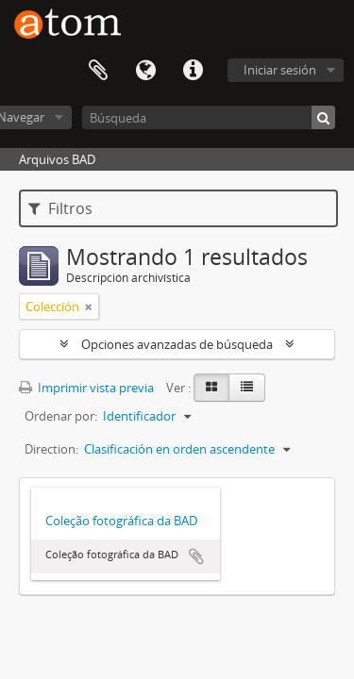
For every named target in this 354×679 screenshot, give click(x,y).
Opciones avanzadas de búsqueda (177, 344)
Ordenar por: (61, 415)
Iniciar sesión (280, 69)
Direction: (51, 448)
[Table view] (246, 387)
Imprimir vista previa (86, 387)
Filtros (60, 208)
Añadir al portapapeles (196, 556)
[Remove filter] (89, 306)
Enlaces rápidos (192, 70)
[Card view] (211, 387)
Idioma (145, 70)
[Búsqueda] (208, 117)
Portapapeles (98, 70)
